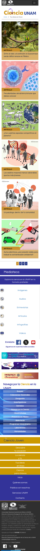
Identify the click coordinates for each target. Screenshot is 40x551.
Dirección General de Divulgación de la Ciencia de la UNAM (19, 537)
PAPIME (17, 532)
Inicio (5, 17)
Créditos (28, 529)
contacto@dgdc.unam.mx (9, 539)
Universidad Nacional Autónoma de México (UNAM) (16, 512)
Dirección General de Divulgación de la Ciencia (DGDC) (17, 514)
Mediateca (11, 272)
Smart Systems (15, 542)
